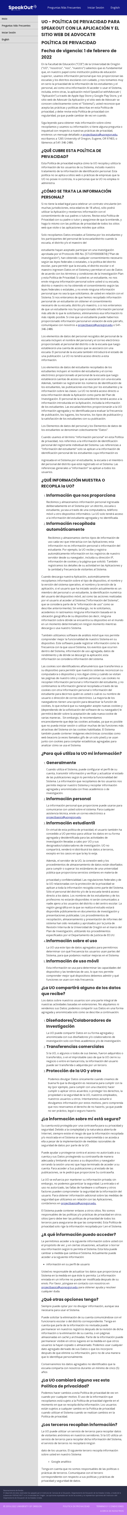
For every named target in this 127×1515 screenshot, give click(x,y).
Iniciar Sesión (95, 7)
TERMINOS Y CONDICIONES (110, 1506)
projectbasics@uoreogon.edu (59, 1287)
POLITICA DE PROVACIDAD (76, 1506)
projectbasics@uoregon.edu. (78, 1203)
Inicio (4, 18)
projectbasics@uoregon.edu (100, 134)
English (115, 7)
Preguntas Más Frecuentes (64, 7)
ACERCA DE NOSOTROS (112, 1511)
